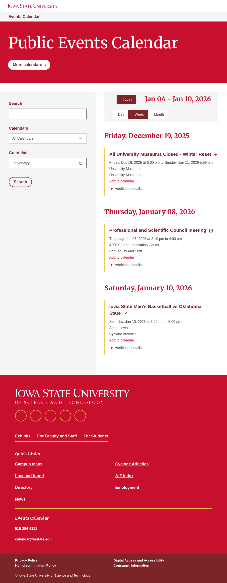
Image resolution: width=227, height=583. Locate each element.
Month (159, 114)
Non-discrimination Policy (35, 565)
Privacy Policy (26, 560)
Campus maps (28, 464)
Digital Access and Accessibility (139, 560)
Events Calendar (24, 16)
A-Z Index (124, 476)
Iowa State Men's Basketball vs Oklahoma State (155, 310)
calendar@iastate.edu (33, 539)
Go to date (19, 153)
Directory (24, 487)
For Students (96, 436)
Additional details (128, 189)
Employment (127, 487)
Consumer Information (131, 565)
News (20, 499)
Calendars (18, 128)
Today (127, 99)
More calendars (27, 64)
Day (121, 114)
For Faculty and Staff (57, 436)
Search (15, 103)
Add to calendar (121, 181)
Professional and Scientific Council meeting (161, 230)
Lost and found (29, 476)
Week (139, 114)
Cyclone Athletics (132, 464)
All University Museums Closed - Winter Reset (160, 154)
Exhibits (23, 436)
